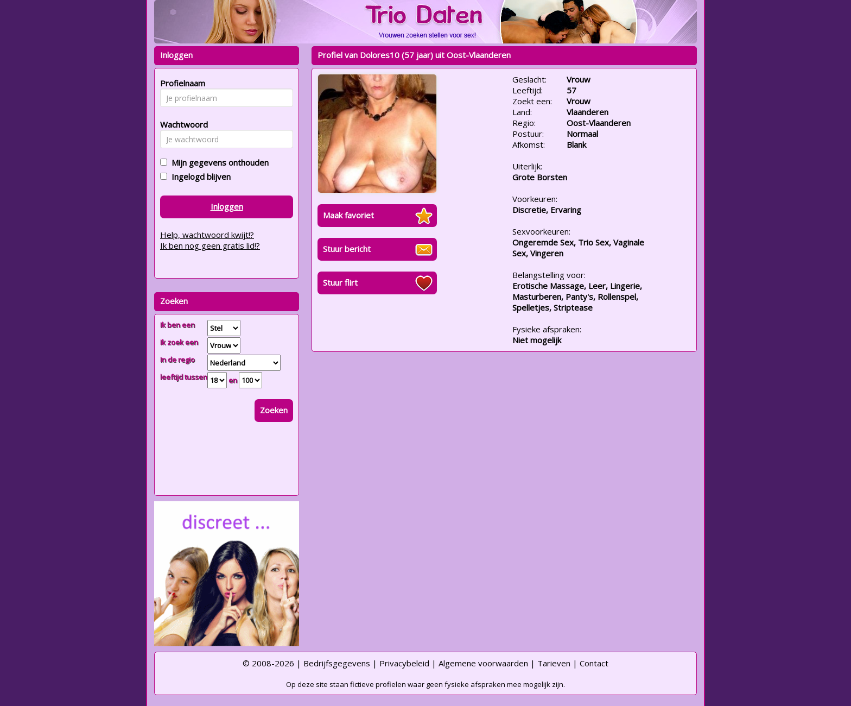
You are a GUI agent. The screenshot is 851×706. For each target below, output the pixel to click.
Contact (594, 663)
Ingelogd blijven (199, 176)
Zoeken (274, 410)
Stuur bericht (347, 248)
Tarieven (553, 663)
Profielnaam (181, 83)
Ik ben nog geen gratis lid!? (210, 245)
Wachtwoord (181, 124)
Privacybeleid (404, 663)
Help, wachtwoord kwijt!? (207, 234)
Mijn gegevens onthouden (218, 162)
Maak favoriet (348, 215)
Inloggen (227, 206)
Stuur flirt (340, 282)
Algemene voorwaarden (483, 663)
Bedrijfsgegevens (336, 663)
